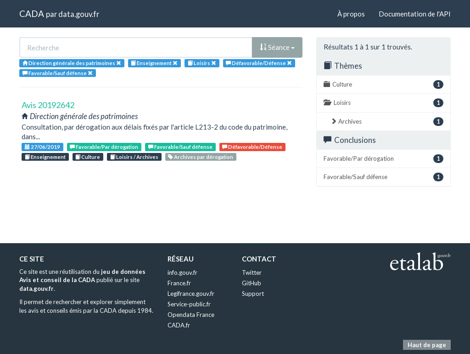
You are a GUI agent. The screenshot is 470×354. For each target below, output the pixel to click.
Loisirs (383, 102)
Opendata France (191, 314)
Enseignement (45, 157)
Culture (87, 157)
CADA (31, 13)
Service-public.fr (189, 304)
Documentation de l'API (415, 14)
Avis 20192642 (48, 105)
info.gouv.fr (182, 272)
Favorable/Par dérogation (104, 147)
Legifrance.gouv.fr (191, 293)
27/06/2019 (42, 147)
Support (253, 293)
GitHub (251, 283)
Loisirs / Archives (134, 157)
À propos (351, 14)
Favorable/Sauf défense (180, 147)
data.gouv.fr (78, 14)
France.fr (179, 283)
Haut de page (427, 345)
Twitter (252, 272)
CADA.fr (179, 325)
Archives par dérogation (200, 157)
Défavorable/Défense (252, 147)
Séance (277, 47)
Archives (386, 121)
